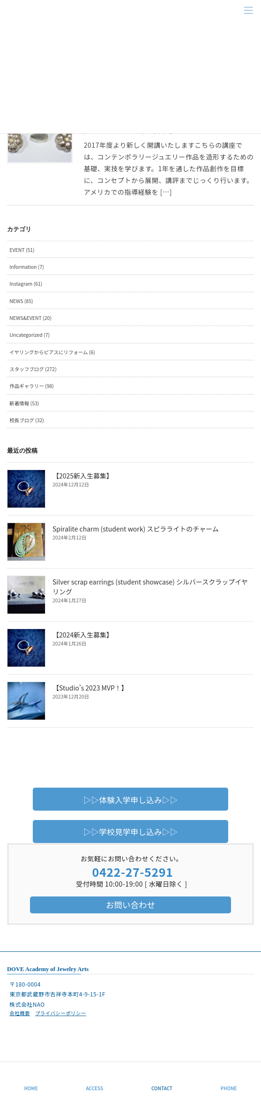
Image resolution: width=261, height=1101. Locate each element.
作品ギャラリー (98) (31, 385)
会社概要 (19, 1013)
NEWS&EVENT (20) (30, 317)
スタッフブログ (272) (32, 368)
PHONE (229, 1088)
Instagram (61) (25, 283)
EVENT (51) (21, 249)
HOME (30, 1088)
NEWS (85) (21, 300)
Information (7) (26, 266)
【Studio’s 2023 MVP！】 (90, 687)
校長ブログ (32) (26, 420)
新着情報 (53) (24, 403)
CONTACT (161, 1088)
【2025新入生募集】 (82, 475)
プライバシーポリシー (60, 1013)
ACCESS (95, 1088)
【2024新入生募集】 (82, 634)
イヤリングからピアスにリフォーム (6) (52, 352)
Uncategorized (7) (29, 334)
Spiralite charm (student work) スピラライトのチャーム (135, 528)
